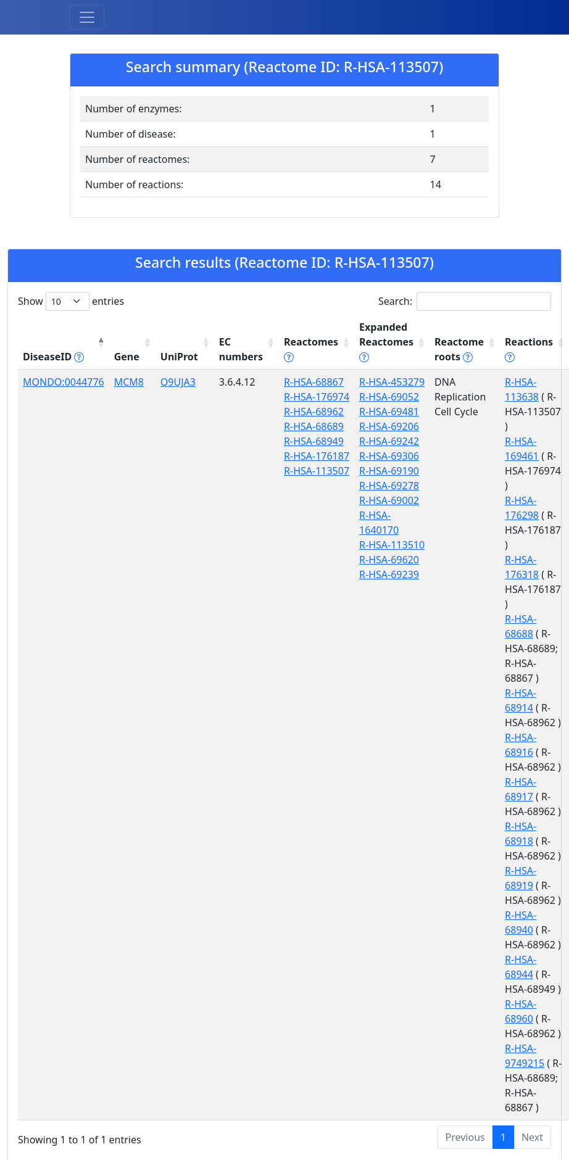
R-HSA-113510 (392, 545)
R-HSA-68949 (314, 441)
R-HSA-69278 (389, 485)
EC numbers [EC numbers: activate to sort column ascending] (241, 349)
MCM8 (129, 382)
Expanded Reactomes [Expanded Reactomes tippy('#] (386, 341)
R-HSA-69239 (389, 574)
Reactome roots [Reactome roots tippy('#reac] (459, 349)
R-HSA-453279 (392, 382)
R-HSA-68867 (314, 382)
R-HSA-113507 (316, 471)
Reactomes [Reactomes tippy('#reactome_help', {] (311, 349)
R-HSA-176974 (316, 397)
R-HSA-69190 (389, 471)
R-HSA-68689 (314, 426)
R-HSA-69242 (389, 441)
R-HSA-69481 (389, 411)
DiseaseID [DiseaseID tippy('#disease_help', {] (53, 356)
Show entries (71, 301)
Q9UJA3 (178, 382)
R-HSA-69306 (389, 456)
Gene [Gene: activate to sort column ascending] (126, 356)
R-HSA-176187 (316, 456)
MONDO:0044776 (63, 382)
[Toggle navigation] (87, 17)
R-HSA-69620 (389, 559)
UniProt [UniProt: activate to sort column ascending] (179, 356)
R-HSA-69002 (389, 500)
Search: (464, 301)
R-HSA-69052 (389, 397)
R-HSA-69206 (389, 426)
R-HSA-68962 (314, 411)
